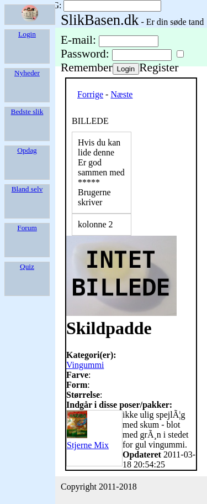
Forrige (90, 94)
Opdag (27, 150)
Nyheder (27, 73)
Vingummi (85, 365)
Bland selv (27, 189)
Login (27, 34)
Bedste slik (27, 111)
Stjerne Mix (88, 440)
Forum (27, 228)
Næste (121, 94)
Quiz (27, 266)
